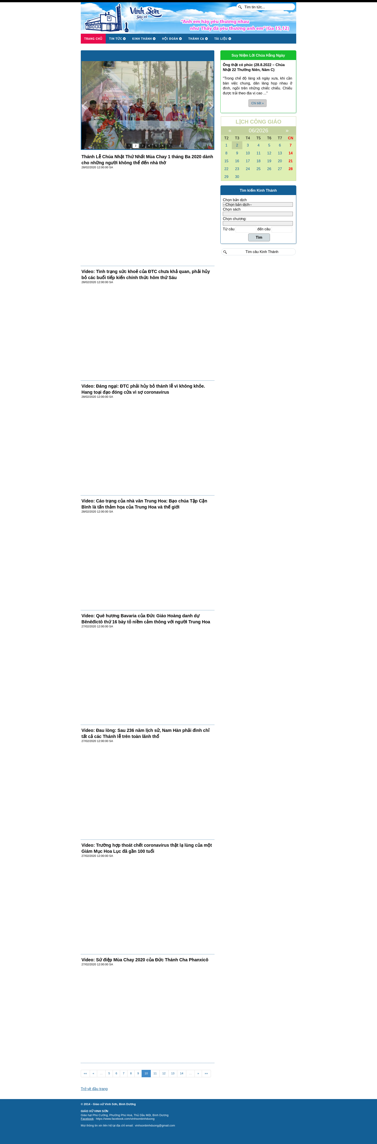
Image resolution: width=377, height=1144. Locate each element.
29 (226, 177)
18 (258, 161)
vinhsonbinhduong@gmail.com (155, 1125)
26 (269, 169)
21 (291, 161)
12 (164, 1073)
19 (269, 161)
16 (237, 161)
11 (155, 1073)
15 (226, 161)
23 (237, 169)
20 (280, 161)
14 (181, 1073)
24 (248, 169)
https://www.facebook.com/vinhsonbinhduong (125, 1118)
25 (258, 169)
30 (237, 177)
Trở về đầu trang (94, 1089)
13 (173, 1073)
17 (248, 161)
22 (226, 169)
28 (291, 169)
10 (146, 1073)
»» (206, 1073)
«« (85, 1073)
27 (280, 169)
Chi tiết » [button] (257, 103)
